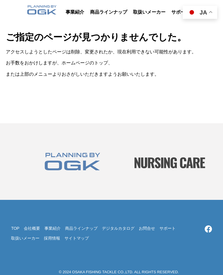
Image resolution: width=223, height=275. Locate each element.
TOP (15, 228)
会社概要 (32, 228)
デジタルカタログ (118, 228)
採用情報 (52, 238)
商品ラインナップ (81, 228)
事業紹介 (52, 228)
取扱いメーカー (25, 238)
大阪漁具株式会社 (41, 11)
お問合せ (147, 228)
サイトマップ (76, 238)
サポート (167, 228)
